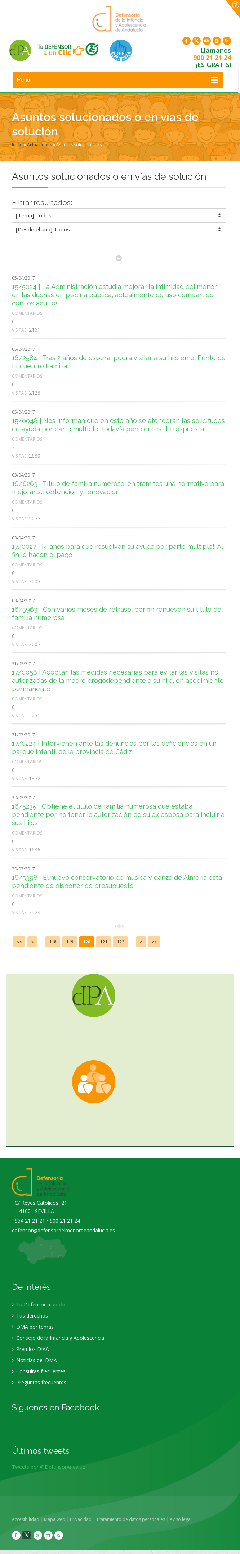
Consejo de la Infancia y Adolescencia (58, 1338)
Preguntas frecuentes (39, 1382)
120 (86, 942)
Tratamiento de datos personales (131, 1519)
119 (70, 942)
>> (154, 942)
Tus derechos (30, 1315)
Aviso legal (181, 1519)
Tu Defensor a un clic (39, 1304)
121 (103, 942)
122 (120, 942)
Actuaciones (39, 145)
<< (19, 942)
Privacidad (81, 1519)
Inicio (17, 145)
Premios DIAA (30, 1349)
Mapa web (55, 1519)
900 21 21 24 (212, 57)
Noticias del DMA (34, 1360)
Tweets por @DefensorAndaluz (48, 1467)
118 (53, 942)
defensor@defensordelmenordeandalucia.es (63, 1230)
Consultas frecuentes (39, 1371)
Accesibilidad (26, 1519)
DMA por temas (33, 1327)
